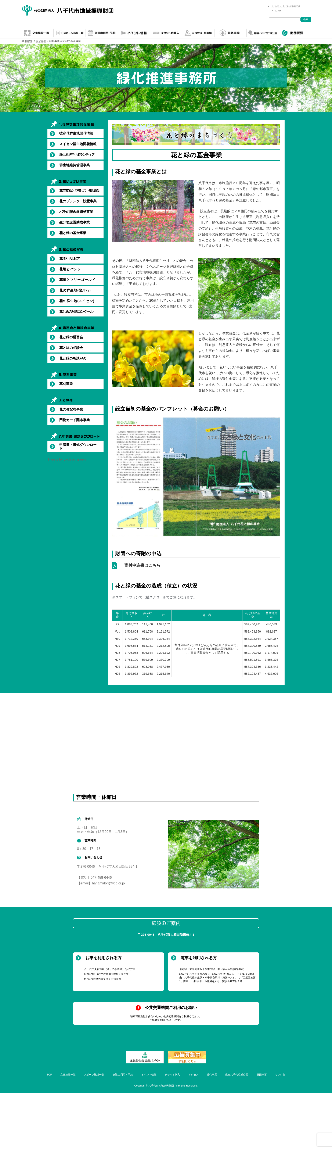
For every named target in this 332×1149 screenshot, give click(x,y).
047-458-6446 (101, 877)
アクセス (193, 1074)
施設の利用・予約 (123, 1074)
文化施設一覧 (68, 1074)
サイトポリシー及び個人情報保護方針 (285, 6)
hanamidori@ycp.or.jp (108, 883)
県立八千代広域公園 (236, 1074)
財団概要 (262, 1074)
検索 (305, 19)
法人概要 (278, 11)
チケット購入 (172, 1074)
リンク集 (280, 1074)
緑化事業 (212, 1074)
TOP (49, 1074)
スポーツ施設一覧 (94, 1074)
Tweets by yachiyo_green (66, 459)
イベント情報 (148, 1074)
